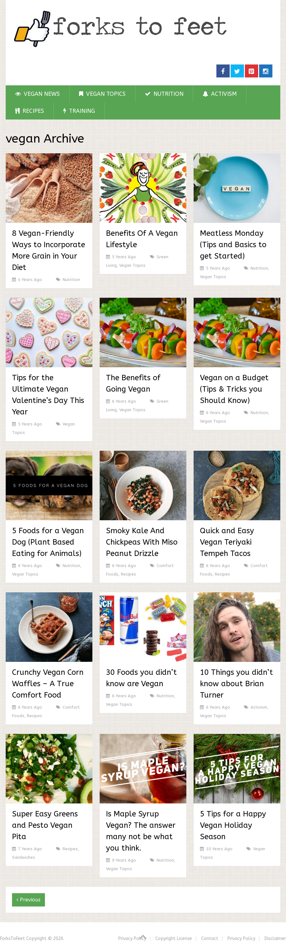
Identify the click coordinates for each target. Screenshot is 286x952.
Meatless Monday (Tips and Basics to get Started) (233, 244)
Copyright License (173, 938)
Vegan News (37, 93)
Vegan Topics (102, 93)
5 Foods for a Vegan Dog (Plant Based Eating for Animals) (48, 542)
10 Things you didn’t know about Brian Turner (236, 683)
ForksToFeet (12, 938)
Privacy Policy (132, 938)
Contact (209, 938)
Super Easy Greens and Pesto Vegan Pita (45, 825)
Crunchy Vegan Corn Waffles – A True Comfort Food (48, 683)
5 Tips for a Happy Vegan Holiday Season (233, 825)
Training (79, 110)
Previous (28, 900)
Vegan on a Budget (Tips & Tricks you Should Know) (234, 389)
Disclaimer (275, 938)
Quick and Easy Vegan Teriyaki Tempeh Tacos (227, 542)
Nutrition (164, 93)
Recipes (29, 110)
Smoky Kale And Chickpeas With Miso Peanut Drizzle (141, 542)
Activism (220, 93)
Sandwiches (23, 857)
